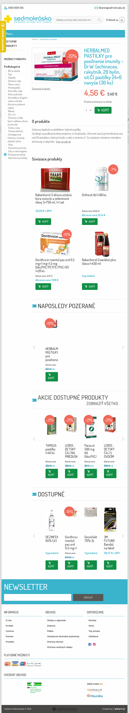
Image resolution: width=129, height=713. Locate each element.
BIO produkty (14, 70)
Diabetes (12, 77)
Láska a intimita (15, 101)
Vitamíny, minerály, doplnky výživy (16, 139)
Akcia (91, 625)
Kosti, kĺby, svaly (15, 91)
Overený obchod (55, 642)
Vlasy (10, 144)
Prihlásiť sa (112, 20)
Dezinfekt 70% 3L (90, 539)
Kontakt (9, 625)
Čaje (10, 74)
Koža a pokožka (15, 94)
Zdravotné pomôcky (17, 147)
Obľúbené (93, 636)
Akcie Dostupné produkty (73, 397)
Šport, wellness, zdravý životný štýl (18, 123)
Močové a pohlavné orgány (16, 106)
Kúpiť (105, 110)
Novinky (92, 620)
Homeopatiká (14, 87)
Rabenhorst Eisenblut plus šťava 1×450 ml (99, 262)
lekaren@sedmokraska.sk (112, 7)
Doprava (51, 625)
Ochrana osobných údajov (59, 647)
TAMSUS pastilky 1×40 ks (51, 449)
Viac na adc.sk (63, 141)
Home (34, 39)
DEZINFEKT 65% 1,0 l (53, 539)
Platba (50, 631)
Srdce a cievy (14, 127)
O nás (9, 620)
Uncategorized (14, 134)
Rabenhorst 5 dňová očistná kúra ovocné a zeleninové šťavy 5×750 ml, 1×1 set (53, 198)
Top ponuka (94, 631)
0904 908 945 (16, 7)
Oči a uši (11, 114)
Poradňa (10, 642)
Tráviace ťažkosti (15, 131)
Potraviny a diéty (15, 117)
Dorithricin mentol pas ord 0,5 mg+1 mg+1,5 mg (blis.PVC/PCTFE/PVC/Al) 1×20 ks (54, 265)
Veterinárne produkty (17, 157)
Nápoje (11, 111)
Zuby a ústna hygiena (17, 151)
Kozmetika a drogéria (17, 97)
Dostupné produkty (41, 88)
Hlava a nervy (14, 84)
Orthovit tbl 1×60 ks (94, 195)
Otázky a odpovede (56, 620)
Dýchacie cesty (14, 81)
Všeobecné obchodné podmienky (63, 636)
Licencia (10, 631)
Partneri (9, 636)
